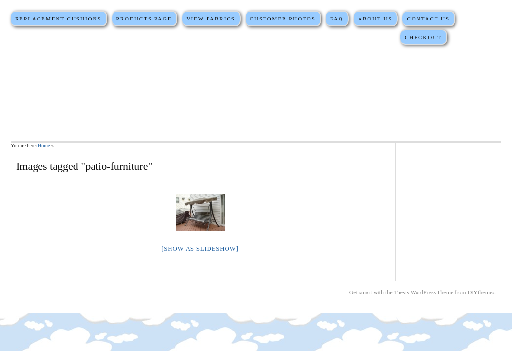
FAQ (336, 18)
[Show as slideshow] (199, 248)
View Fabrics (210, 18)
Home (44, 145)
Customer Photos (283, 18)
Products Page (144, 18)
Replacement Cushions (58, 18)
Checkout (423, 37)
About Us (375, 18)
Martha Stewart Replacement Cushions (256, 92)
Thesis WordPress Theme (423, 292)
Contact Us (428, 18)
